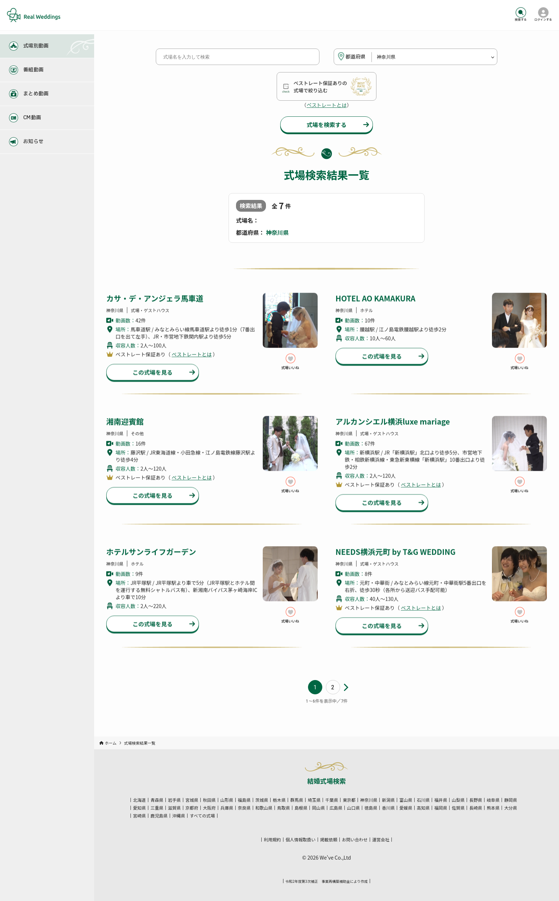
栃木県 (279, 800)
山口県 (353, 808)
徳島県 (370, 808)
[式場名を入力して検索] (237, 57)
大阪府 (209, 808)
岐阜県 (493, 800)
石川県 (423, 800)
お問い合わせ (355, 839)
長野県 (475, 800)
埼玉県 (314, 800)
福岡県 (440, 808)
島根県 (300, 808)
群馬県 (296, 800)
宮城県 (191, 800)
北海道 (139, 800)
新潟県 (388, 800)
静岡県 (510, 800)
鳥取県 (283, 808)
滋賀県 (174, 808)
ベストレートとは (327, 105)
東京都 (349, 800)
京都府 (191, 808)
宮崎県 (139, 816)
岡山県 (318, 808)
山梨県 (458, 800)
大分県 (510, 808)
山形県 (226, 800)
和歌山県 (263, 808)
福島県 (244, 800)
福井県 (440, 800)
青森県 (156, 800)
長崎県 (475, 808)
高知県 (423, 808)
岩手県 (174, 800)
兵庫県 (226, 808)
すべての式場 (202, 816)
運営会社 (380, 839)
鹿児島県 (159, 816)
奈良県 (244, 808)
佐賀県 (458, 808)
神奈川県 (368, 800)
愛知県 (139, 808)
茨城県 (261, 800)
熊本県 (493, 808)
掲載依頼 (328, 839)
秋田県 (209, 800)
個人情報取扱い (301, 839)
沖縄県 (178, 816)
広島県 (335, 808)
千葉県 (331, 800)
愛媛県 (405, 808)
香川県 (388, 808)
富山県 (405, 800)
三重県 (156, 808)
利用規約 (272, 839)
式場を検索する (327, 124)
